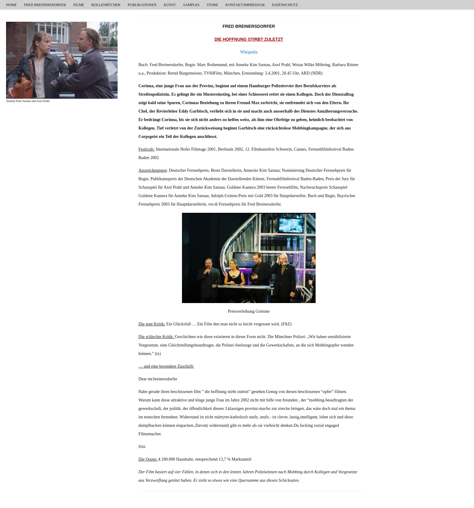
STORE (212, 5)
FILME (78, 5)
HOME (11, 5)
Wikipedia (249, 52)
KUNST (170, 5)
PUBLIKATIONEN (142, 5)
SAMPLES (191, 5)
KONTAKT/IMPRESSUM (245, 5)
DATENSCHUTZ (285, 5)
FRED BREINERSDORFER (45, 5)
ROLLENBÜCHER (105, 5)
